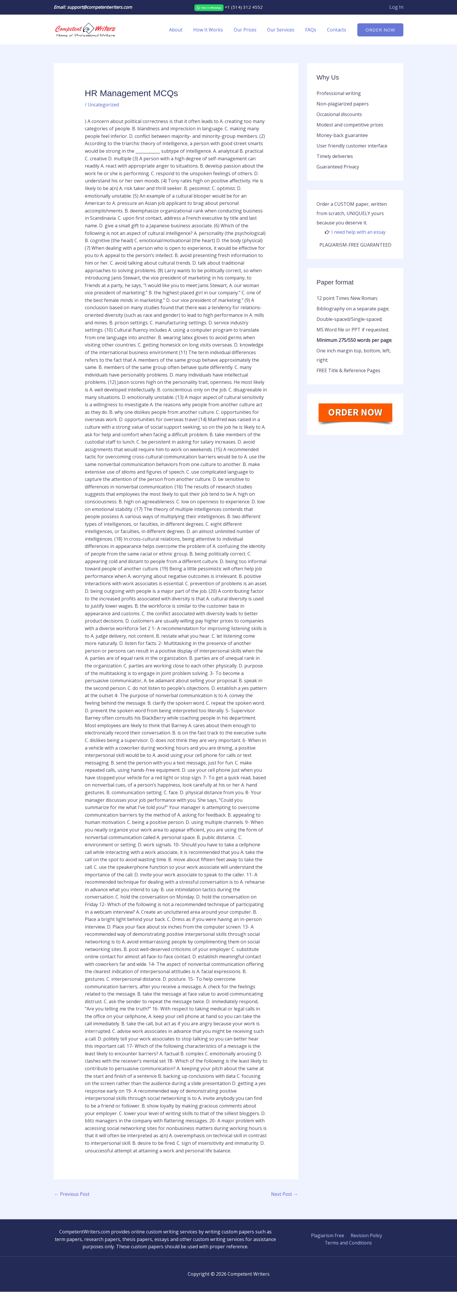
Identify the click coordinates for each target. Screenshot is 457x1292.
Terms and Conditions (348, 1243)
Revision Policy (365, 1236)
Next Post (284, 1194)
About (183, 30)
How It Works (214, 30)
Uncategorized (104, 104)
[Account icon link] (396, 7)
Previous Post (72, 1194)
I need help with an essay (358, 232)
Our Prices (249, 30)
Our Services (284, 30)
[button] (380, 29)
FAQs (312, 30)
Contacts (337, 30)
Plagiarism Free (328, 1236)
